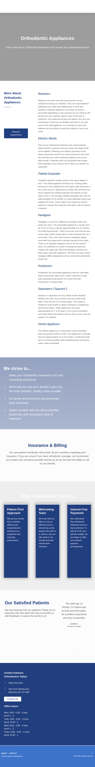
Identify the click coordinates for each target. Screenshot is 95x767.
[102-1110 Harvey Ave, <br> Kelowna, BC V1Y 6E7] (5, 688)
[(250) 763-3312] (5, 683)
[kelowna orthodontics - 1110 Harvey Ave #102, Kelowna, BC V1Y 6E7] (66, 704)
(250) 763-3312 (15, 683)
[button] (59, 622)
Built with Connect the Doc (83, 756)
